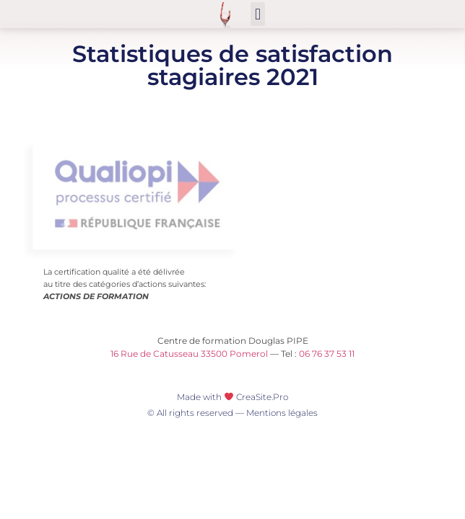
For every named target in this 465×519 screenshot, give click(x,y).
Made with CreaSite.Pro (232, 396)
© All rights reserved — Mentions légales (232, 412)
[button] (257, 14)
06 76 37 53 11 (327, 353)
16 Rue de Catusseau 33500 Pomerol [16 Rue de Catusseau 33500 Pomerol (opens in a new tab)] (189, 353)
